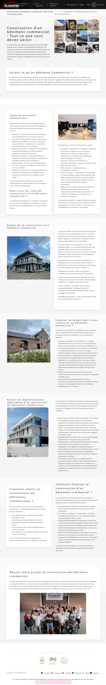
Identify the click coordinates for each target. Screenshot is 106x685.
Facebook (47, 673)
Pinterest (78, 673)
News (59, 11)
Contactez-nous (65, 589)
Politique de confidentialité (16, 673)
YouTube (96, 673)
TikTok (87, 673)
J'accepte (40, 682)
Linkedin (68, 673)
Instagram (58, 673)
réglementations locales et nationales (85, 403)
